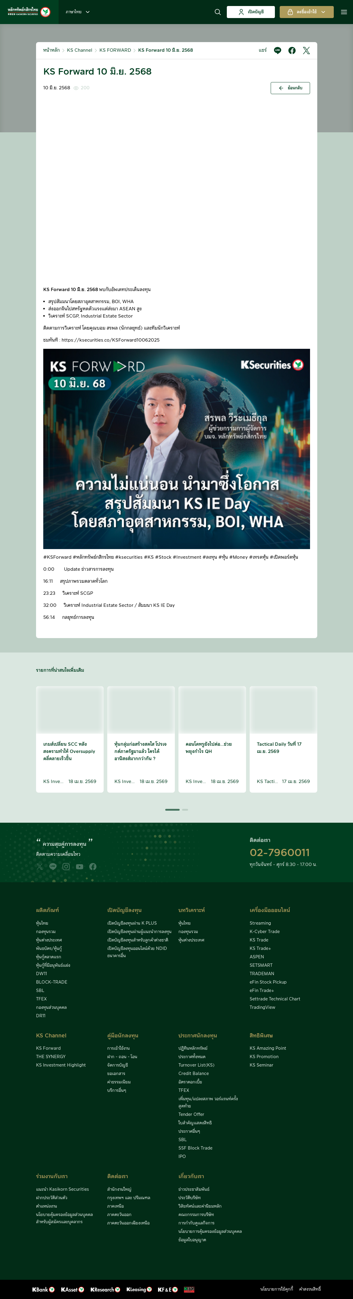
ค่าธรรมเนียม (119, 1082)
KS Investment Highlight (61, 1065)
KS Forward (48, 1049)
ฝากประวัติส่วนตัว (51, 1198)
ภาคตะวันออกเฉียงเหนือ (128, 1223)
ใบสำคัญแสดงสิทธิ (195, 1123)
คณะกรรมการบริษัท (196, 1215)
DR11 (40, 1016)
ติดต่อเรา (117, 1176)
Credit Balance (193, 1074)
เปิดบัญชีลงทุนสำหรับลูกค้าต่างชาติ (137, 940)
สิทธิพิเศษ (261, 1036)
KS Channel (79, 50)
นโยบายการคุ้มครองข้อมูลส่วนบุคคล (210, 1232)
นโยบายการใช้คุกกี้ (276, 1289)
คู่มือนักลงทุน (122, 1036)
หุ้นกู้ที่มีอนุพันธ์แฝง (53, 966)
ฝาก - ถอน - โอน (122, 1057)
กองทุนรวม (46, 932)
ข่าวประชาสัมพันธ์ (193, 1190)
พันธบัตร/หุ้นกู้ (49, 949)
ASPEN (257, 957)
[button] (218, 12)
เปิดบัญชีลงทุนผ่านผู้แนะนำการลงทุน (139, 932)
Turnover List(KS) (196, 1065)
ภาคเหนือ (115, 1206)
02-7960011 (280, 853)
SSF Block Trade (195, 1148)
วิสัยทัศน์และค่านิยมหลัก (200, 1206)
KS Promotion (264, 1057)
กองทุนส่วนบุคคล (51, 1008)
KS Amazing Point (268, 1049)
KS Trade (259, 940)
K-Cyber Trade (265, 932)
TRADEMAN (262, 974)
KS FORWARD (115, 50)
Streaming (260, 923)
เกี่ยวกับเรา (191, 1176)
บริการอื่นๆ (116, 1091)
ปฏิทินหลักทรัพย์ (193, 1049)
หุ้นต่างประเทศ (49, 940)
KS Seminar (261, 1065)
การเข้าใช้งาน (118, 1049)
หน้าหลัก (51, 50)
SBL (40, 991)
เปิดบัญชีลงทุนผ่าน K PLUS (132, 923)
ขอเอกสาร (116, 1074)
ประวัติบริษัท (189, 1198)
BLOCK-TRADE (51, 982)
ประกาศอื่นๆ (189, 1132)
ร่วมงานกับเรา (52, 1176)
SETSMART (261, 966)
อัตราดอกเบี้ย (190, 1082)
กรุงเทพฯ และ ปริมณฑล (128, 1198)
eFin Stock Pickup (268, 982)
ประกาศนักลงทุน (197, 1036)
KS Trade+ (260, 949)
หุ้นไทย (42, 923)
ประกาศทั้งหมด (191, 1057)
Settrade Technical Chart (275, 999)
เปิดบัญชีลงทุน (124, 910)
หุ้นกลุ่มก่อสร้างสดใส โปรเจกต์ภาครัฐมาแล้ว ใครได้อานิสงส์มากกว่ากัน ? (140, 751)
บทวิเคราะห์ (191, 910)
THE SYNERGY (50, 1057)
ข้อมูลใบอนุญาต (192, 1240)
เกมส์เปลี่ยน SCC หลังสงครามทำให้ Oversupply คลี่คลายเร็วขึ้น (69, 751)
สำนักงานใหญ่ (119, 1190)
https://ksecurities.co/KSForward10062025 (111, 340)
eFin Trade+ (262, 991)
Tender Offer (191, 1115)
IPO (182, 1157)
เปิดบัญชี (251, 12)
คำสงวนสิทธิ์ (310, 1289)
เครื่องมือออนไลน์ (270, 910)
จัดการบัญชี (117, 1065)
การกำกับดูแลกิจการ (196, 1223)
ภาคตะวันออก (119, 1215)
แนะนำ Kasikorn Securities (62, 1190)
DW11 (41, 974)
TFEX (41, 999)
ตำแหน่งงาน (46, 1206)
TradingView (262, 1008)
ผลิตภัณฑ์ (47, 910)
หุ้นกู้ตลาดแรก (48, 957)
